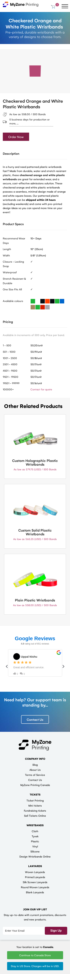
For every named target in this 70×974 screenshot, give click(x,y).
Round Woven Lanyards (35, 887)
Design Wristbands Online (35, 856)
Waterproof (10, 272)
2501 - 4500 (10, 364)
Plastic (35, 841)
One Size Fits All (12, 289)
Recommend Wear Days (14, 240)
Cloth (35, 831)
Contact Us (35, 719)
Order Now (16, 137)
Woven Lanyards (35, 872)
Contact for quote (41, 389)
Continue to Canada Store (35, 955)
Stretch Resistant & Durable (14, 281)
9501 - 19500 (10, 376)
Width (6, 255)
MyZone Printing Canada (35, 785)
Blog (35, 764)
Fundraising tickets (35, 810)
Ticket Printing (35, 800)
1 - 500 (7, 345)
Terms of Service (35, 774)
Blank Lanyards (35, 892)
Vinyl (35, 846)
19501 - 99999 (11, 383)
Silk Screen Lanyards (35, 882)
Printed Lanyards (35, 877)
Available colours (13, 301)
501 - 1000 (9, 351)
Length (7, 249)
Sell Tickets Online (35, 815)
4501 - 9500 (10, 370)
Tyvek (35, 836)
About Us (35, 769)
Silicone (35, 851)
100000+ (8, 389)
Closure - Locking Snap (13, 264)
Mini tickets (35, 805)
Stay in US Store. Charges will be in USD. (35, 966)
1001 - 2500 (10, 358)
